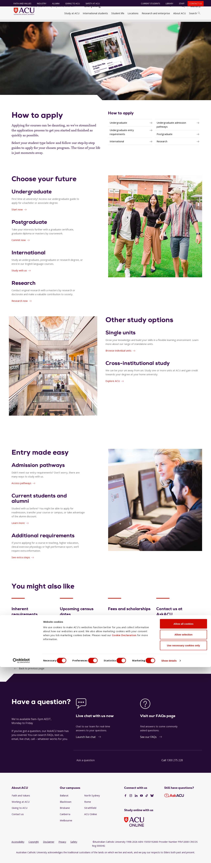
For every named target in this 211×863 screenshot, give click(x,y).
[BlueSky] (152, 802)
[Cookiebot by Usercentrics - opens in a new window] (21, 856)
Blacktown (65, 807)
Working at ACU (21, 807)
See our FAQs (148, 743)
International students (95, 13)
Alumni (54, 3)
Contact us (194, 3)
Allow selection (183, 830)
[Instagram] (130, 802)
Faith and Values (21, 3)
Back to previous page (31, 674)
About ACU (179, 13)
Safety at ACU (91, 3)
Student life (117, 13)
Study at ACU (71, 13)
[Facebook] (125, 802)
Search (194, 13)
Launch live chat (86, 743)
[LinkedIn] (136, 802)
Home (16, 23)
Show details (177, 856)
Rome (87, 807)
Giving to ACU (71, 3)
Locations (133, 13)
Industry (40, 3)
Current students (149, 3)
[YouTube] (141, 802)
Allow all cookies (184, 819)
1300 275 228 (175, 766)
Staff (180, 3)
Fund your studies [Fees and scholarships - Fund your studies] (121, 652)
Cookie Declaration (124, 831)
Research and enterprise (156, 13)
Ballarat (64, 801)
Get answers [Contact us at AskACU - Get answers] (166, 652)
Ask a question (85, 766)
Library (168, 3)
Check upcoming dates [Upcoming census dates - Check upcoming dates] (75, 652)
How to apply (121, 118)
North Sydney (92, 801)
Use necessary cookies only (183, 841)
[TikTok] (147, 802)
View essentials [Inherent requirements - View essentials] (23, 652)
